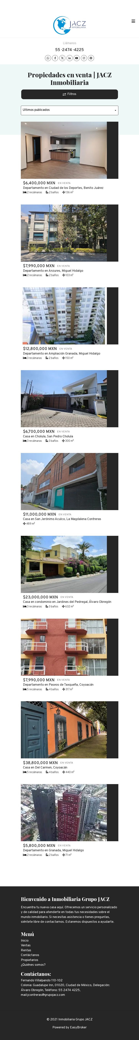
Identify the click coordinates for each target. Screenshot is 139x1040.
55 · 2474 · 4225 (69, 50)
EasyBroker (78, 1028)
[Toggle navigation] (133, 21)
